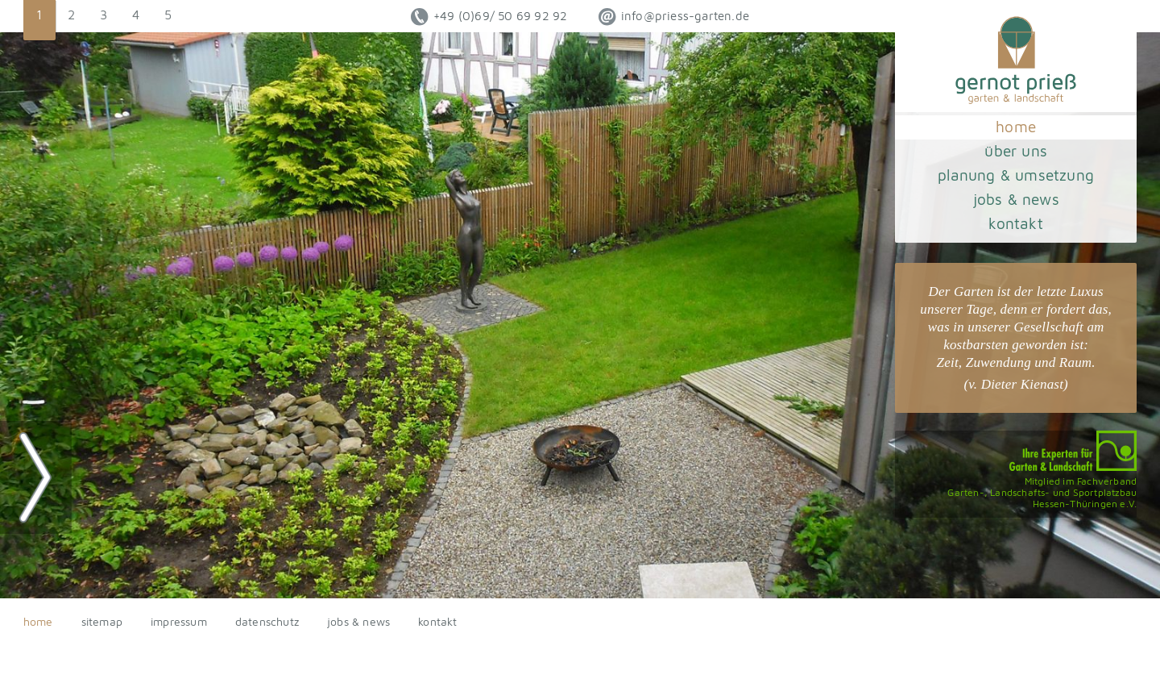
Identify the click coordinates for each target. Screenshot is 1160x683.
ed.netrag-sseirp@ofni (674, 17)
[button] (39, 20)
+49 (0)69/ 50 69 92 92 (489, 17)
